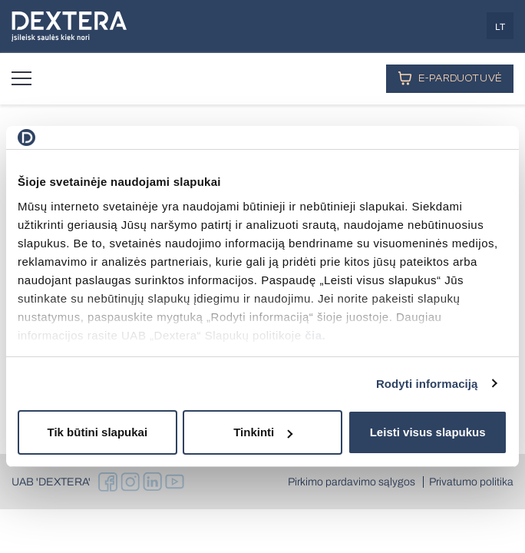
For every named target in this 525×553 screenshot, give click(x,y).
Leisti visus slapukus (428, 432)
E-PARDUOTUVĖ (450, 78)
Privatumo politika (471, 482)
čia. (315, 335)
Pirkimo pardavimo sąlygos (351, 482)
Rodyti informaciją (427, 383)
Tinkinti (262, 432)
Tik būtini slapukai (98, 432)
